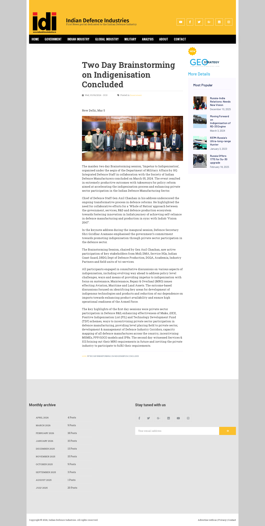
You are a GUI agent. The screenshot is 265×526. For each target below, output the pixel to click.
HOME (84, 356)
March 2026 (43, 425)
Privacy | (222, 519)
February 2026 (45, 433)
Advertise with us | (208, 519)
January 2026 (45, 440)
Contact (180, 39)
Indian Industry (78, 39)
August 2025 (44, 479)
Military (130, 39)
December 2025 (45, 448)
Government (53, 39)
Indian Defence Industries (97, 20)
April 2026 (42, 417)
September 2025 (46, 472)
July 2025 (42, 487)
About (163, 39)
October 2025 (44, 464)
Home (35, 39)
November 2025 (46, 456)
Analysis (147, 39)
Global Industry (107, 39)
